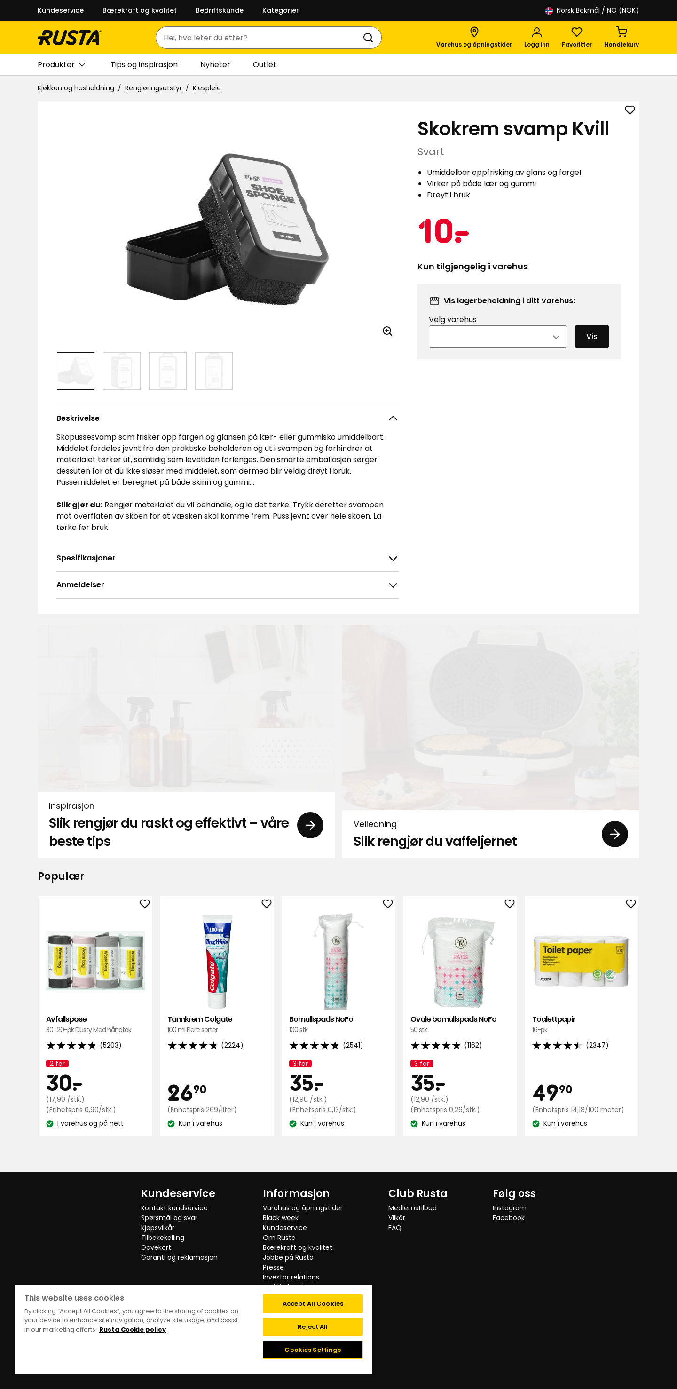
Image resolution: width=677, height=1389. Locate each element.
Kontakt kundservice (174, 1208)
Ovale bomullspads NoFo (459, 1024)
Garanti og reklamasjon (179, 1257)
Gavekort (156, 1247)
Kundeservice (61, 10)
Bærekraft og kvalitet (139, 10)
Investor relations (291, 1277)
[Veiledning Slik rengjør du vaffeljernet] (490, 741)
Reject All (313, 1326)
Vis (592, 349)
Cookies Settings (312, 1349)
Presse (273, 1267)
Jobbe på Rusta (288, 1257)
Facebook (509, 1218)
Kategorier (280, 10)
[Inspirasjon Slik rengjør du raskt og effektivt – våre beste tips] (186, 741)
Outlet (264, 64)
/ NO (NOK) (592, 11)
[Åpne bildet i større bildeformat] (387, 331)
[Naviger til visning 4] (214, 371)
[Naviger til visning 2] (122, 371)
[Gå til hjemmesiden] (70, 37)
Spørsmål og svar (169, 1218)
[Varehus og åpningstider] (474, 37)
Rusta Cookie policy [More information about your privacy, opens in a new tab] (132, 1329)
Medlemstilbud (412, 1208)
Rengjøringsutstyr (153, 88)
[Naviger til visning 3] (168, 371)
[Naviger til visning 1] (75, 371)
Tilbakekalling (162, 1237)
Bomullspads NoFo (338, 1024)
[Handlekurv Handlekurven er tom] (621, 37)
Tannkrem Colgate (216, 1024)
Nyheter (215, 64)
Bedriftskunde (220, 10)
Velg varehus (453, 332)
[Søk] (370, 37)
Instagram (510, 1208)
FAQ (394, 1227)
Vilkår (396, 1218)
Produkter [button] (61, 65)
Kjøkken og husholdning (76, 88)
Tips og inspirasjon (144, 64)
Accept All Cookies (313, 1303)
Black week (281, 1218)
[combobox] (259, 37)
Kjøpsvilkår (157, 1227)
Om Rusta (279, 1237)
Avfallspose (95, 1024)
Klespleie (207, 88)
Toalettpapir (581, 1024)
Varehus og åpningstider (303, 1208)
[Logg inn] (537, 37)
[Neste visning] (387, 230)
